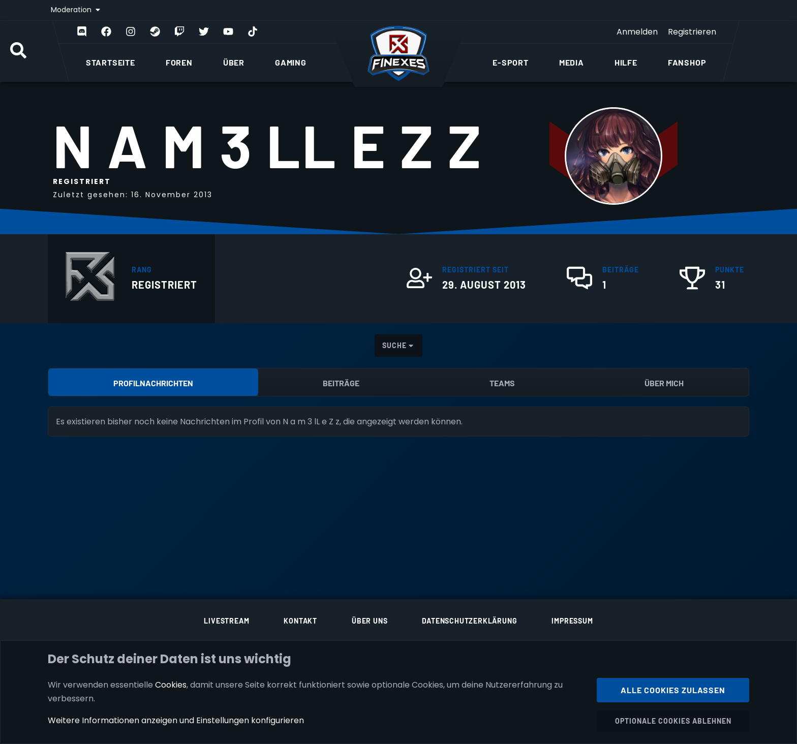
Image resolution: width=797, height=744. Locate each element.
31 (720, 284)
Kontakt (300, 620)
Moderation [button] (72, 10)
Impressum (572, 620)
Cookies (171, 684)
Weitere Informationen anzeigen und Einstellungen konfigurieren (176, 720)
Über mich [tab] (664, 383)
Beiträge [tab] (341, 383)
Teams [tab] (502, 383)
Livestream (226, 620)
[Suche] (18, 51)
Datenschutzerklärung (469, 620)
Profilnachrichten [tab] (153, 383)
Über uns (369, 620)
